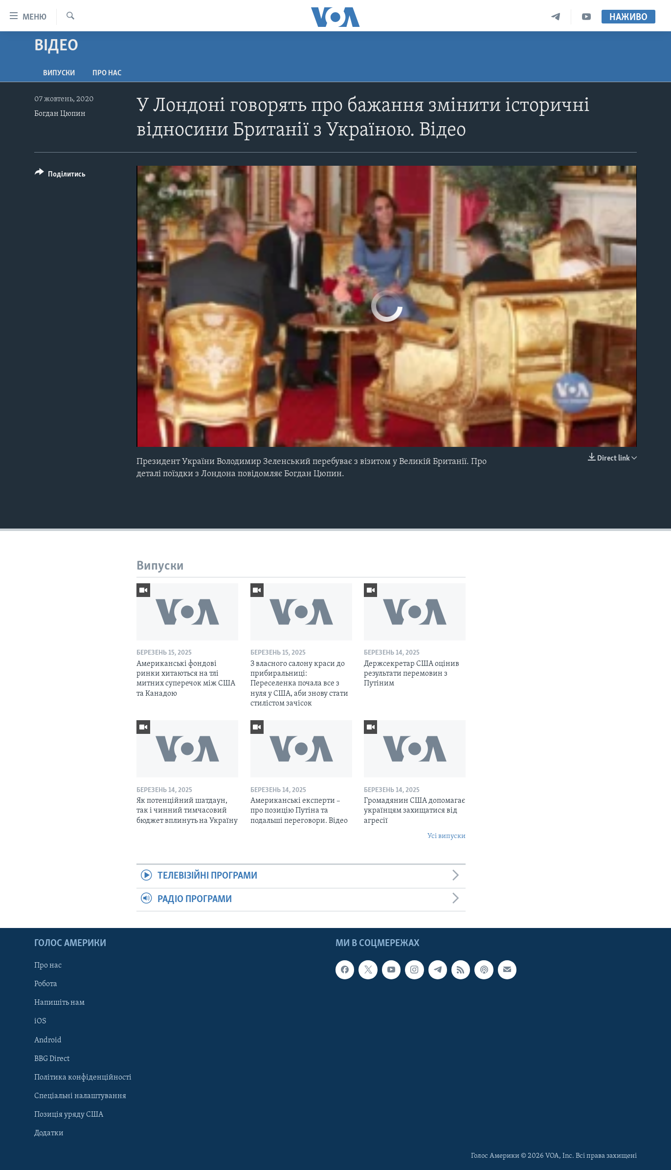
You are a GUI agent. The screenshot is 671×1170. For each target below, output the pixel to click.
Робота (45, 984)
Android (48, 1040)
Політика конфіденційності (83, 1078)
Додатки (49, 1133)
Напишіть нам (59, 1003)
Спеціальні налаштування (80, 1096)
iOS (40, 1022)
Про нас (106, 73)
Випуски (59, 73)
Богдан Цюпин (60, 114)
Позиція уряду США (68, 1115)
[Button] (60, 176)
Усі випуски (446, 836)
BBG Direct (51, 1059)
